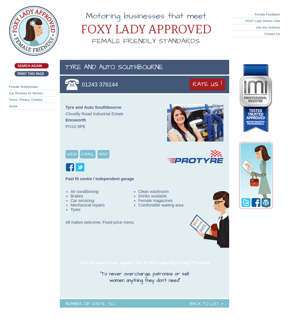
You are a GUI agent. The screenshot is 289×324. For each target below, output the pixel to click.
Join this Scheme (268, 27)
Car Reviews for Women (26, 93)
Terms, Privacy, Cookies (26, 99)
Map (103, 154)
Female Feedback (267, 14)
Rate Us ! (207, 84)
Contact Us (272, 34)
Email (88, 154)
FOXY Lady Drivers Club (263, 21)
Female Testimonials (23, 86)
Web (72, 154)
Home (13, 106)
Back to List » (207, 304)
